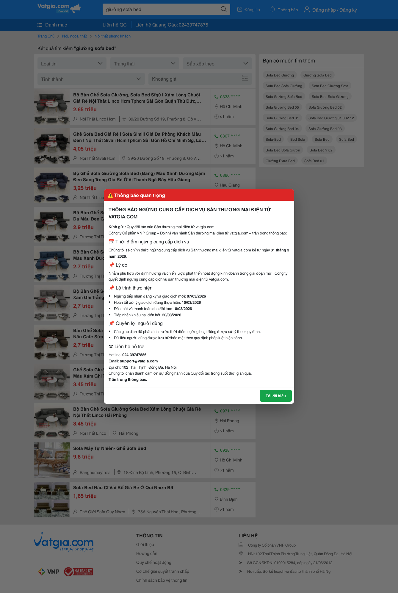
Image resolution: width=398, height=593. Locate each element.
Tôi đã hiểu (276, 395)
